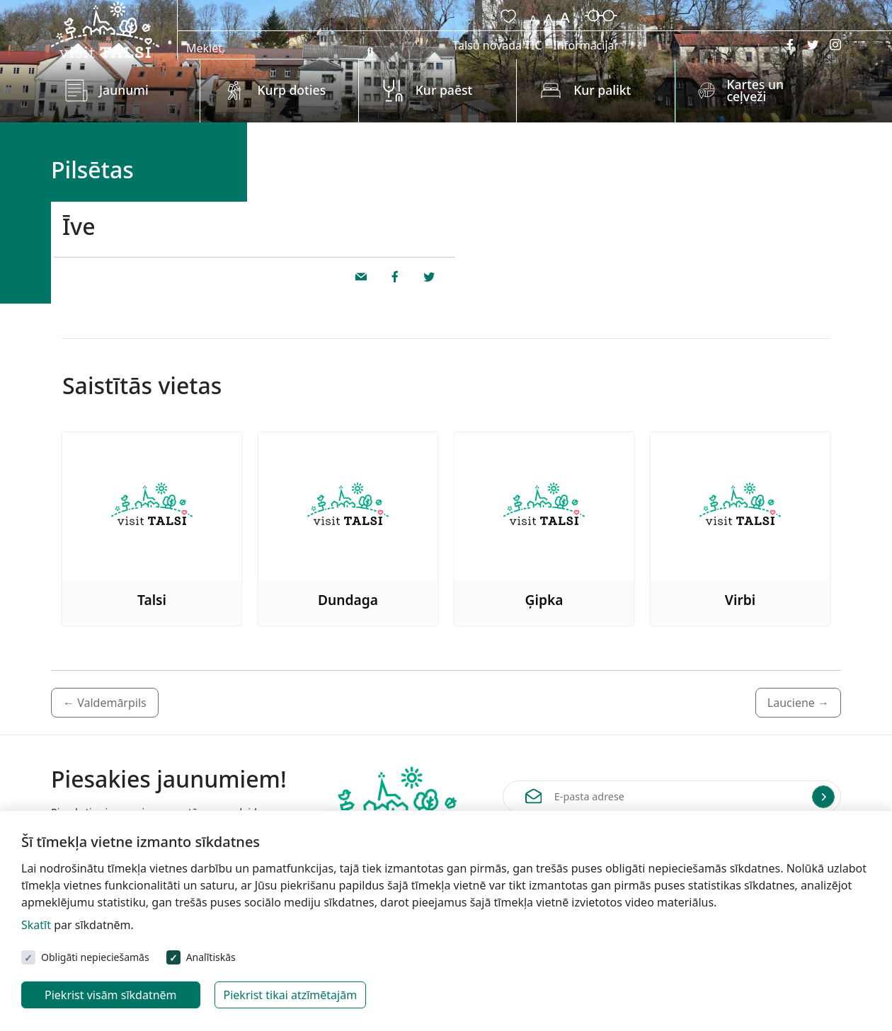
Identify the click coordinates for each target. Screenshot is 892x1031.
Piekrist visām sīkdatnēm (111, 995)
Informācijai (585, 45)
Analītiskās (211, 957)
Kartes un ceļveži (755, 90)
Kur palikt (602, 89)
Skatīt (36, 925)
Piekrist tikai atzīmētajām (291, 995)
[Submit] (823, 796)
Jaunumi (124, 89)
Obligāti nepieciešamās (95, 957)
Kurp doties (291, 89)
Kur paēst (444, 89)
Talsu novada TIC (497, 45)
